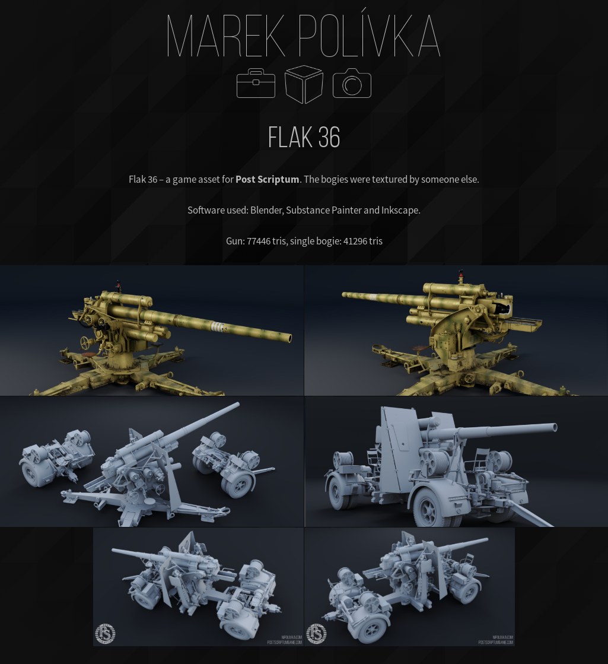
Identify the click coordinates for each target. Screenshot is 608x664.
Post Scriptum (267, 179)
